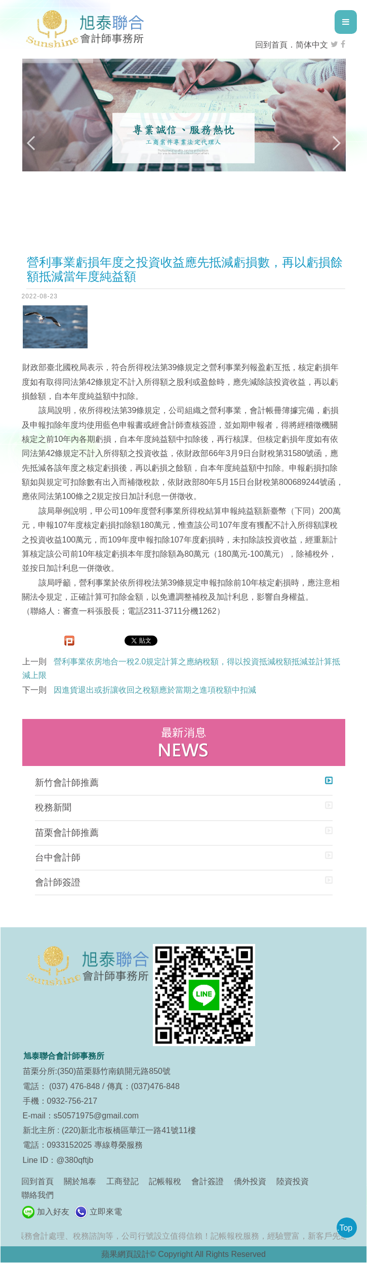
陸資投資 (292, 1181)
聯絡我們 (37, 1195)
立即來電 (106, 1211)
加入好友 (53, 1211)
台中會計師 (57, 857)
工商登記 (122, 1181)
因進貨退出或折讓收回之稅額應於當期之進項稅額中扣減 (155, 690)
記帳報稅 (165, 1181)
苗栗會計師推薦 (67, 833)
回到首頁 (271, 44)
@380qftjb (74, 1160)
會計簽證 (207, 1181)
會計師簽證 (57, 882)
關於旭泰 (80, 1181)
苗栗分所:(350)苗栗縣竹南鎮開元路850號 (97, 1071)
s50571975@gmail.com (96, 1115)
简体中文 (312, 44)
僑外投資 (250, 1181)
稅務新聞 (53, 807)
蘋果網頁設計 (125, 1254)
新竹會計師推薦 (67, 783)
